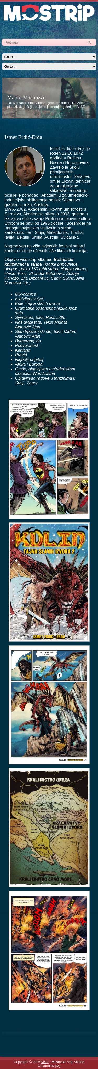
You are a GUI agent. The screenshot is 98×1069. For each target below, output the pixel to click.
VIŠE (81, 107)
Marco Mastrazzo (26, 97)
